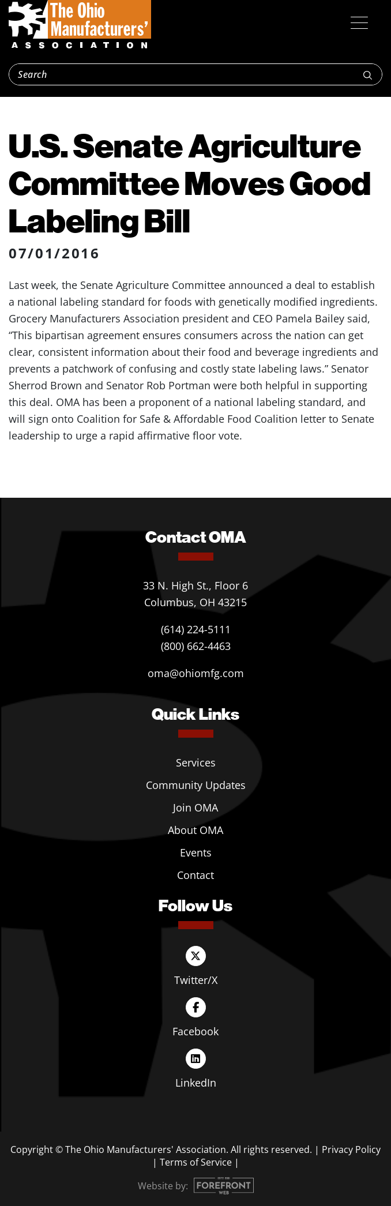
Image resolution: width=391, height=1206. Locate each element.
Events (196, 852)
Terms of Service (196, 1162)
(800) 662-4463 (196, 646)
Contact (195, 875)
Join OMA (195, 807)
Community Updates (196, 785)
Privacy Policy (351, 1149)
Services (196, 762)
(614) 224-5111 (196, 629)
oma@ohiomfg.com (196, 673)
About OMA (195, 830)
